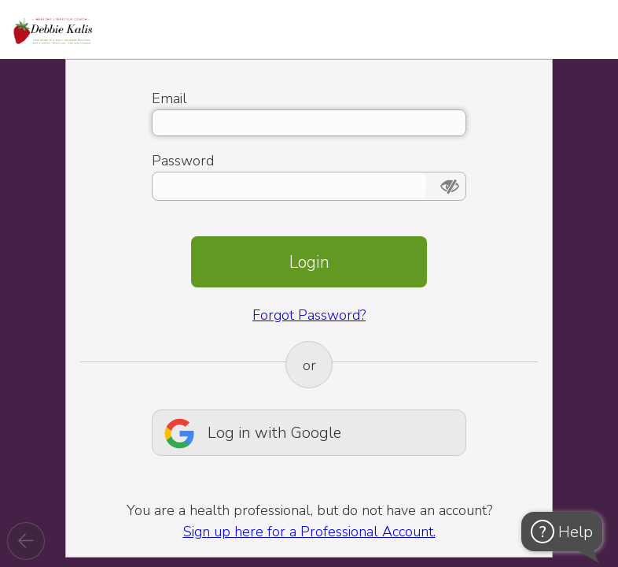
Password (183, 160)
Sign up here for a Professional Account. (309, 531)
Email (169, 98)
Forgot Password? (309, 315)
